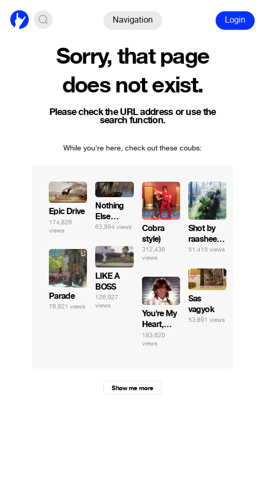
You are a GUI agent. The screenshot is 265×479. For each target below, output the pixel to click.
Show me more (132, 388)
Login (235, 19)
